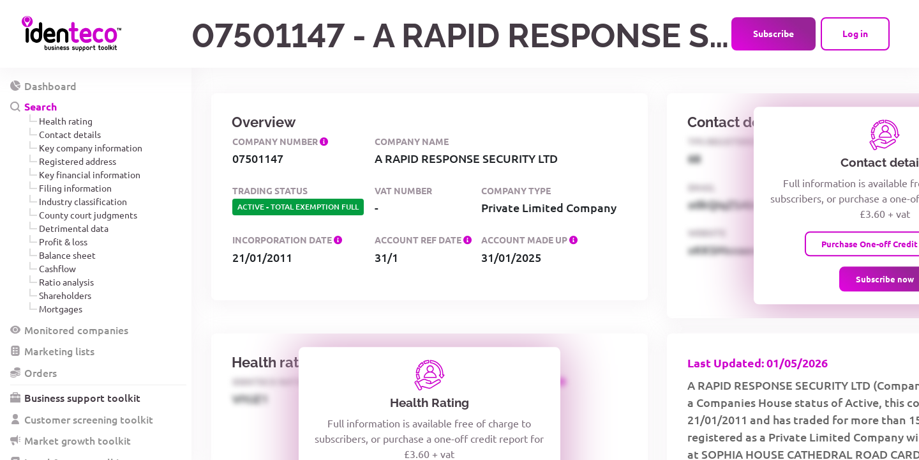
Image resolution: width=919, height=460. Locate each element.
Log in (855, 33)
